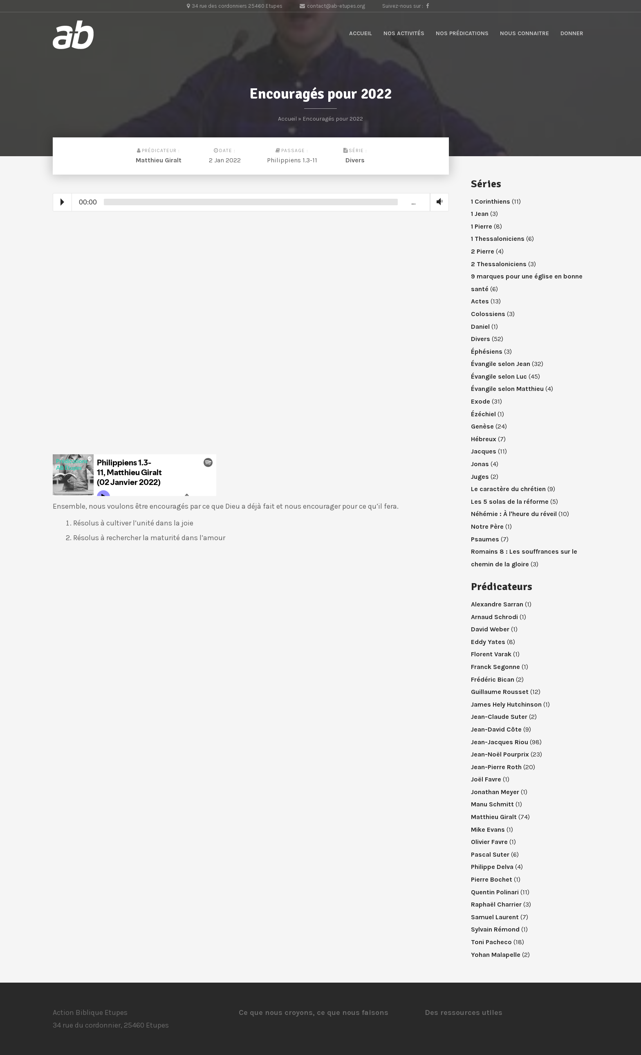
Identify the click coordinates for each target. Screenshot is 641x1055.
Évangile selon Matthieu (507, 389)
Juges (480, 476)
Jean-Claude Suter (499, 717)
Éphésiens (486, 351)
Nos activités (403, 33)
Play (62, 202)
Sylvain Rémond (495, 929)
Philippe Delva (492, 867)
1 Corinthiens (490, 201)
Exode (480, 401)
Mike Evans (488, 829)
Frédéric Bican (492, 679)
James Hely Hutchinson (506, 704)
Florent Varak (491, 654)
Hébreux (483, 439)
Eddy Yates (488, 642)
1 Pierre (481, 226)
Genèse (482, 426)
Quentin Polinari (495, 892)
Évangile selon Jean (500, 364)
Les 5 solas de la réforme (510, 501)
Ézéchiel (483, 414)
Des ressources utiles (463, 1012)
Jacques (483, 451)
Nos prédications (462, 33)
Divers (355, 160)
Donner (571, 33)
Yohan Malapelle (495, 954)
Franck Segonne (495, 667)
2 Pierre (482, 251)
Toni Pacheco (491, 942)
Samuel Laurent (495, 917)
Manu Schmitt (492, 804)
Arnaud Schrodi (494, 617)
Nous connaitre (524, 33)
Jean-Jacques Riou (499, 742)
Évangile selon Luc (499, 376)
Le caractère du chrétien (508, 489)
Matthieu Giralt (159, 160)
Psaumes (485, 539)
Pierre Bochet (491, 879)
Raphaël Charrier (496, 904)
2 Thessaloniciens (499, 264)
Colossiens (488, 314)
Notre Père (487, 526)
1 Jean (480, 214)
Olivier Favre (489, 842)
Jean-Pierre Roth (496, 767)
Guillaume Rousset (500, 692)
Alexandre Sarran (497, 604)
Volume (438, 201)
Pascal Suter (490, 854)
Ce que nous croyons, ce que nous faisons (313, 1012)
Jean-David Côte (496, 729)
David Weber (490, 629)
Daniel (480, 326)
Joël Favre (486, 779)
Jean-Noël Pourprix (500, 754)
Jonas (480, 464)
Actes (480, 301)
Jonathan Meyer (495, 792)
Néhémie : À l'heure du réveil (514, 514)
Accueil (360, 33)
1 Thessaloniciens (497, 238)
